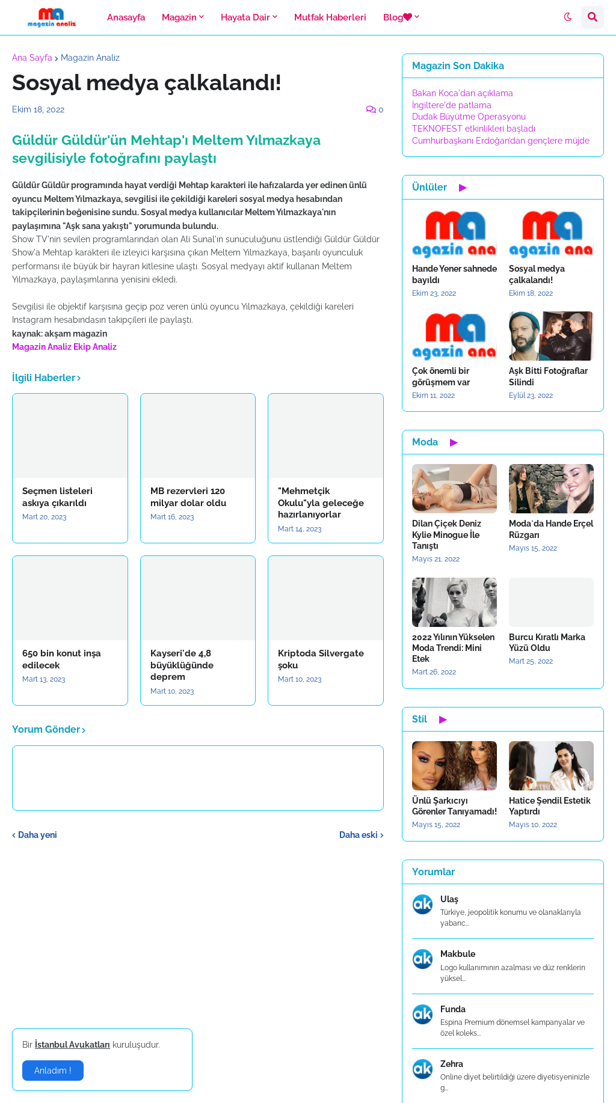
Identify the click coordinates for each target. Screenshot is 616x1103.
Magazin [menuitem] (179, 17)
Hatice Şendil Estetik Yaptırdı (550, 806)
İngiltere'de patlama (451, 105)
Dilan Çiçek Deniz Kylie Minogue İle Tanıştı (446, 534)
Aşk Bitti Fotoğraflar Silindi (548, 376)
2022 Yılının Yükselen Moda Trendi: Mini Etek (453, 648)
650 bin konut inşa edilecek (61, 659)
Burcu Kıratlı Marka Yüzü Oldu (547, 642)
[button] (568, 17)
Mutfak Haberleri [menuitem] (330, 17)
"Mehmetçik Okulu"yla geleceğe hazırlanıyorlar (321, 503)
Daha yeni (37, 835)
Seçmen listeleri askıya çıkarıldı (57, 497)
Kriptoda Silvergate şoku (321, 659)
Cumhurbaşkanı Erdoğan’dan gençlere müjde (501, 140)
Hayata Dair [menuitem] (245, 17)
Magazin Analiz (90, 57)
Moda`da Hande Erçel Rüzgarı (551, 529)
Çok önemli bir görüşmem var (441, 376)
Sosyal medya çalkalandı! (537, 274)
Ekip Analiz (95, 347)
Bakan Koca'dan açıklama (462, 93)
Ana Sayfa (32, 57)
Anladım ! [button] (53, 1070)
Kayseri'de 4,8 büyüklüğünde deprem (182, 665)
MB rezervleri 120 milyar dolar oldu (188, 497)
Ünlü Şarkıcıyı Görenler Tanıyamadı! (454, 806)
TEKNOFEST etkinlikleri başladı (473, 128)
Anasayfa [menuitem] (126, 17)
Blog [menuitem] (397, 17)
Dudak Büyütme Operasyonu (469, 116)
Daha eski (358, 835)
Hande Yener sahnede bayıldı (454, 274)
